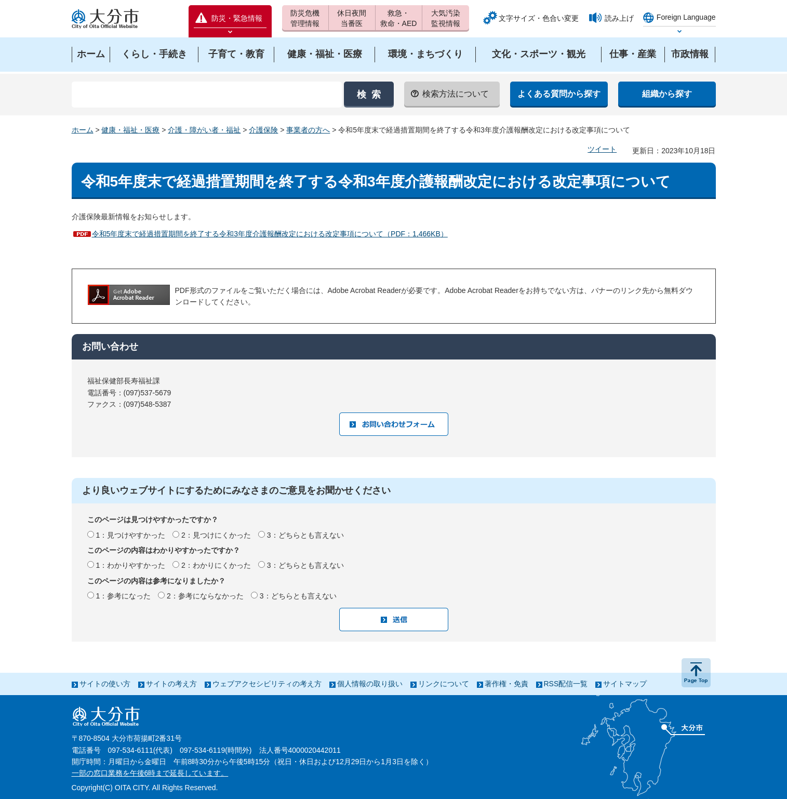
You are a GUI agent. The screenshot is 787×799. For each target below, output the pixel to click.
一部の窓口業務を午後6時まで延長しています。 (150, 773)
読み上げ (619, 18)
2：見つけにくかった (216, 535)
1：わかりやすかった (130, 565)
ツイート (602, 149)
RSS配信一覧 (566, 684)
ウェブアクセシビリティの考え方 (267, 684)
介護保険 (263, 130)
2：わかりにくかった (216, 565)
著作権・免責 (506, 684)
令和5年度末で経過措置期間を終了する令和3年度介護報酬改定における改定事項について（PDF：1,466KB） (270, 234)
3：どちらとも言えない (305, 535)
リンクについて (443, 684)
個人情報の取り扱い (370, 684)
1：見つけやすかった (130, 535)
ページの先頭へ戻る (696, 672)
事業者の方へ (308, 130)
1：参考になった (123, 596)
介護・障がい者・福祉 (204, 130)
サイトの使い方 (104, 684)
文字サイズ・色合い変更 (539, 18)
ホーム (83, 130)
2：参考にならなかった (205, 596)
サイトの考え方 (171, 684)
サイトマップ (625, 684)
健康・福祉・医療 (130, 130)
